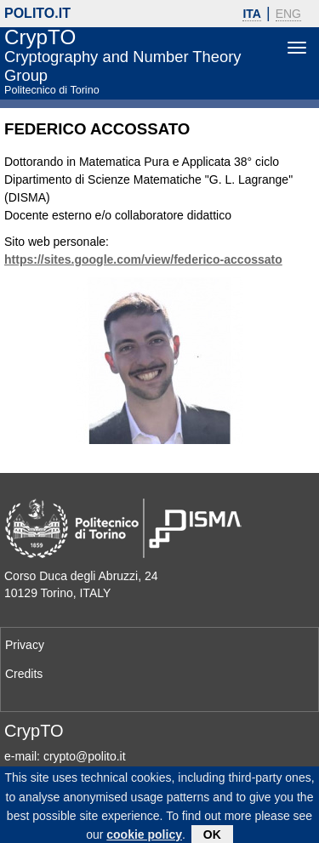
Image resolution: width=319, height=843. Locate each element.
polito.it (37, 13)
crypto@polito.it (84, 756)
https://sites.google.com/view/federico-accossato (143, 259)
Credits (24, 674)
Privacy (24, 645)
